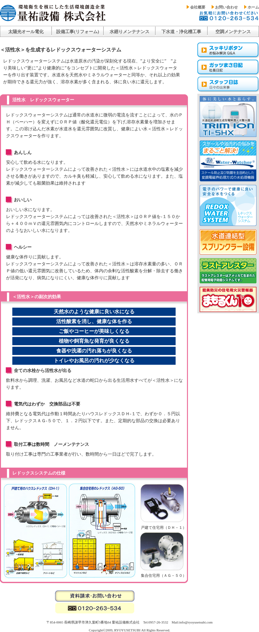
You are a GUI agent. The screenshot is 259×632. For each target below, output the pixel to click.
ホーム (253, 7)
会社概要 (197, 7)
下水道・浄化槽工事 (181, 31)
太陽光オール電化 (26, 31)
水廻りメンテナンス (129, 31)
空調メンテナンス (233, 31)
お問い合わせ (226, 7)
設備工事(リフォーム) (77, 31)
